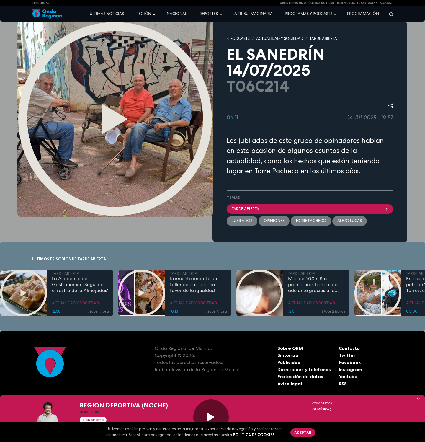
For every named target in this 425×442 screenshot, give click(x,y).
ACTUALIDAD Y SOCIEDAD (279, 38)
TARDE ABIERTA (323, 38)
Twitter (347, 355)
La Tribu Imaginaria (253, 13)
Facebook (350, 363)
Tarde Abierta (310, 208)
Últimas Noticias (321, 3)
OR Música (322, 409)
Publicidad (289, 363)
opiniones (274, 220)
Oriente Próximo (293, 3)
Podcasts (240, 38)
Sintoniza (287, 355)
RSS (343, 384)
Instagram (350, 370)
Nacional (177, 13)
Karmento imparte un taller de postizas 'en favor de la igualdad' (193, 285)
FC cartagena (367, 3)
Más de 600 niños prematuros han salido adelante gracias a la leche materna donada (313, 285)
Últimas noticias (107, 13)
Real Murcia (346, 3)
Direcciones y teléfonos (304, 370)
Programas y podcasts (308, 13)
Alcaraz (386, 3)
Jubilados (242, 220)
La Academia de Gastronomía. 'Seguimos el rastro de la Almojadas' (80, 285)
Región (143, 13)
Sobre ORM (290, 348)
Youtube (348, 377)
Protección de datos (300, 377)
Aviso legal (289, 384)
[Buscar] (389, 13)
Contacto (349, 348)
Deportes (208, 13)
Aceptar (302, 432)
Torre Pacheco (311, 220)
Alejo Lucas (350, 220)
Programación (363, 13)
